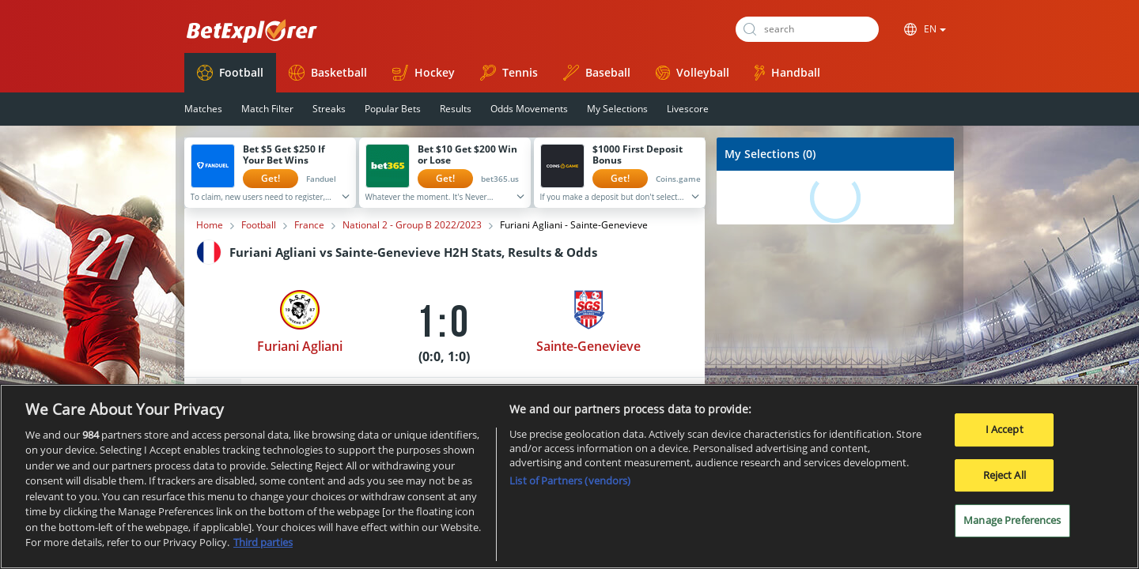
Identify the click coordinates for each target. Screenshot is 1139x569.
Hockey (423, 73)
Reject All (1004, 476)
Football (230, 73)
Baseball (596, 73)
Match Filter (267, 108)
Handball (787, 73)
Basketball (328, 73)
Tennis (509, 73)
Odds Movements (529, 108)
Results (455, 108)
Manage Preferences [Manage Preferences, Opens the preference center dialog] (1012, 521)
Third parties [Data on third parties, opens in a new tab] (263, 544)
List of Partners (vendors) (569, 481)
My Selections (617, 108)
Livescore (688, 108)
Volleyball (692, 72)
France (309, 225)
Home (209, 225)
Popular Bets (393, 108)
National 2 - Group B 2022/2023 (412, 225)
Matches (203, 108)
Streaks (329, 108)
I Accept (1005, 430)
